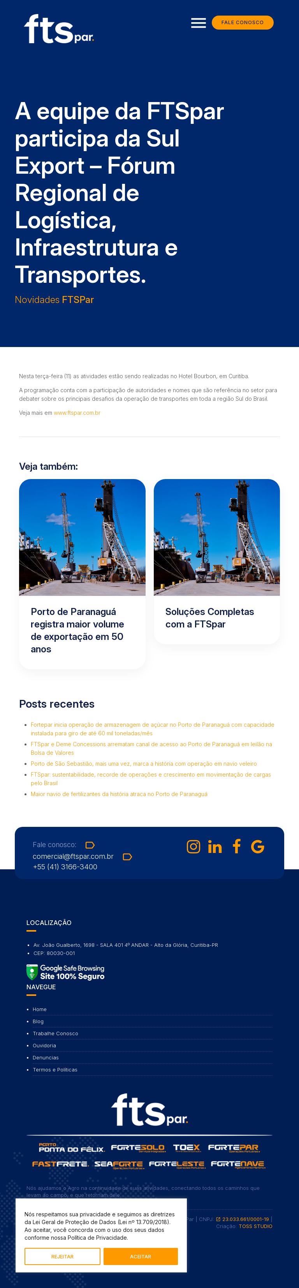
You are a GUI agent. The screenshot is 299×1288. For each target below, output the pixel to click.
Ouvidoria (44, 1045)
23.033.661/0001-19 (242, 1219)
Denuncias (46, 1057)
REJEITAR (62, 1256)
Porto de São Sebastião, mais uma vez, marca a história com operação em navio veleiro (144, 763)
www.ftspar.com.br (77, 412)
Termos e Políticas (55, 1069)
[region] (101, 1235)
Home (40, 1009)
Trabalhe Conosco (55, 1033)
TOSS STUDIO (256, 1226)
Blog (38, 1021)
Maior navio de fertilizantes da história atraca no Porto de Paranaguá (119, 794)
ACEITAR (140, 1256)
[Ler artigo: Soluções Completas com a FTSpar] (217, 561)
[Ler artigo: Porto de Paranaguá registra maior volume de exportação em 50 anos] (82, 574)
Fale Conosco (243, 23)
